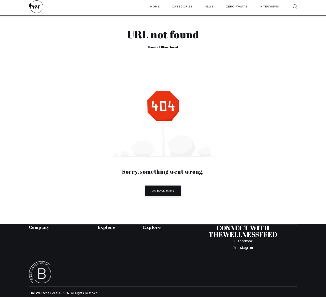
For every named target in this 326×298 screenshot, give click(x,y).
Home (152, 47)
